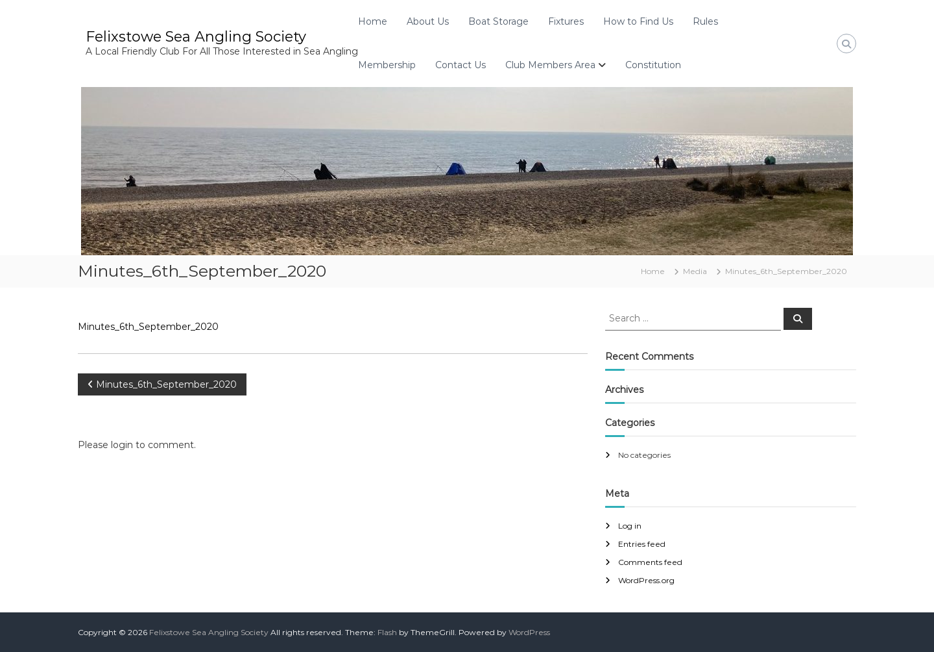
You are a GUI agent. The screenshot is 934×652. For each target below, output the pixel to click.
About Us (428, 21)
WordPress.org (646, 580)
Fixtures (566, 21)
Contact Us (460, 65)
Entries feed (641, 544)
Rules (705, 21)
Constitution (653, 65)
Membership (387, 65)
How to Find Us (638, 21)
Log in (629, 526)
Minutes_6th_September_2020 (148, 326)
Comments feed (650, 562)
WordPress (529, 632)
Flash (387, 632)
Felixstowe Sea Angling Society (196, 36)
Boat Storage (498, 21)
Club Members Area (550, 65)
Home (372, 21)
